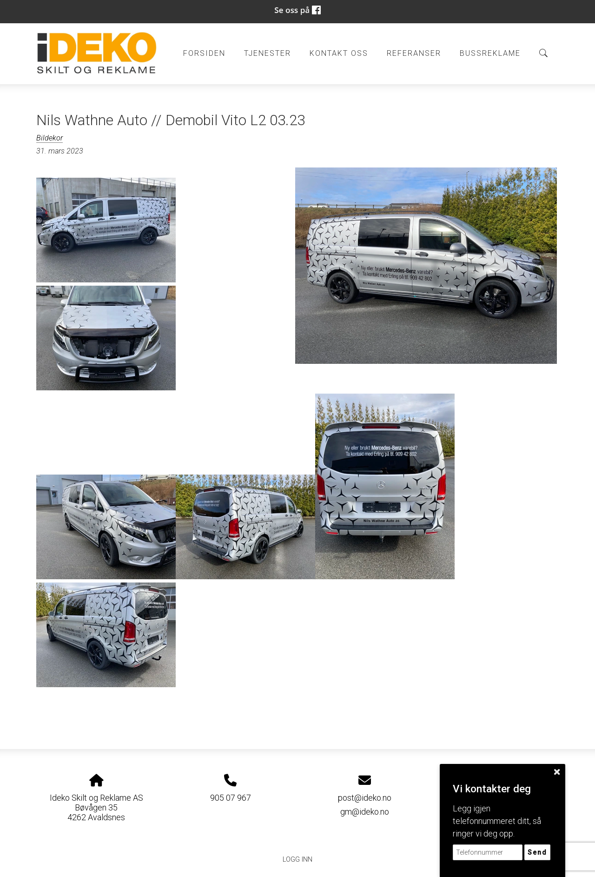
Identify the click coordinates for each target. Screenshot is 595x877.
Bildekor (49, 138)
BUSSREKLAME (490, 53)
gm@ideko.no (364, 812)
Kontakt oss (339, 53)
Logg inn (297, 860)
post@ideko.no (364, 798)
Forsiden (204, 53)
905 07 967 (230, 798)
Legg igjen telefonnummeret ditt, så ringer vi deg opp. (497, 820)
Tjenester (267, 53)
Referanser (414, 53)
